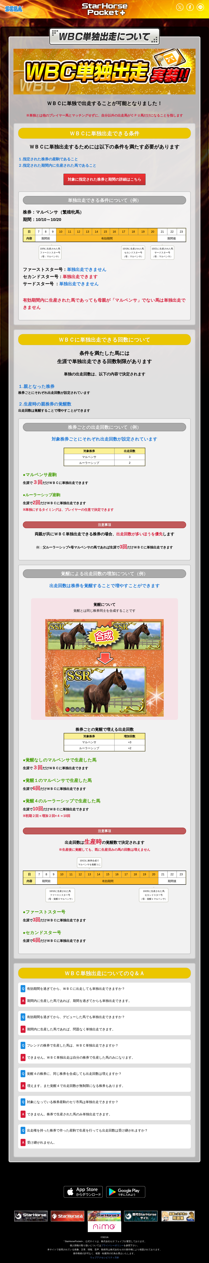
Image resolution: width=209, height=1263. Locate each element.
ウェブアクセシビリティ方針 (104, 1257)
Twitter (180, 7)
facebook (190, 7)
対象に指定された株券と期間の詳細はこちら (104, 179)
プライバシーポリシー (112, 1245)
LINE (200, 7)
